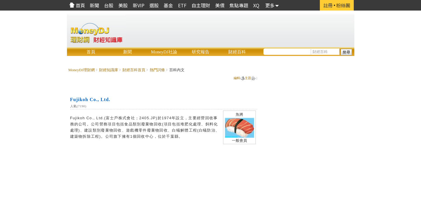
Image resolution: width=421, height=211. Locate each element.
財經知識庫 (108, 70)
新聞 (127, 52)
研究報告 (200, 52)
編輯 (237, 78)
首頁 (91, 52)
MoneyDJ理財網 (81, 70)
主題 (248, 78)
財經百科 (237, 52)
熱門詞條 (157, 70)
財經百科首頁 (133, 70)
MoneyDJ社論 (164, 52)
